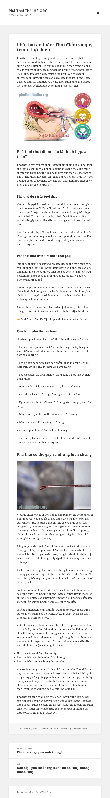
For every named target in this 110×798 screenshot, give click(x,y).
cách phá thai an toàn (62, 669)
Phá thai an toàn (60, 728)
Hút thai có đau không (30, 653)
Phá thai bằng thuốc (28, 661)
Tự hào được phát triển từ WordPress (34, 792)
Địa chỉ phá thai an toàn (58, 319)
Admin (45, 728)
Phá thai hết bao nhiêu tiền (33, 657)
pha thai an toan (79, 728)
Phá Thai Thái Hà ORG (28, 10)
